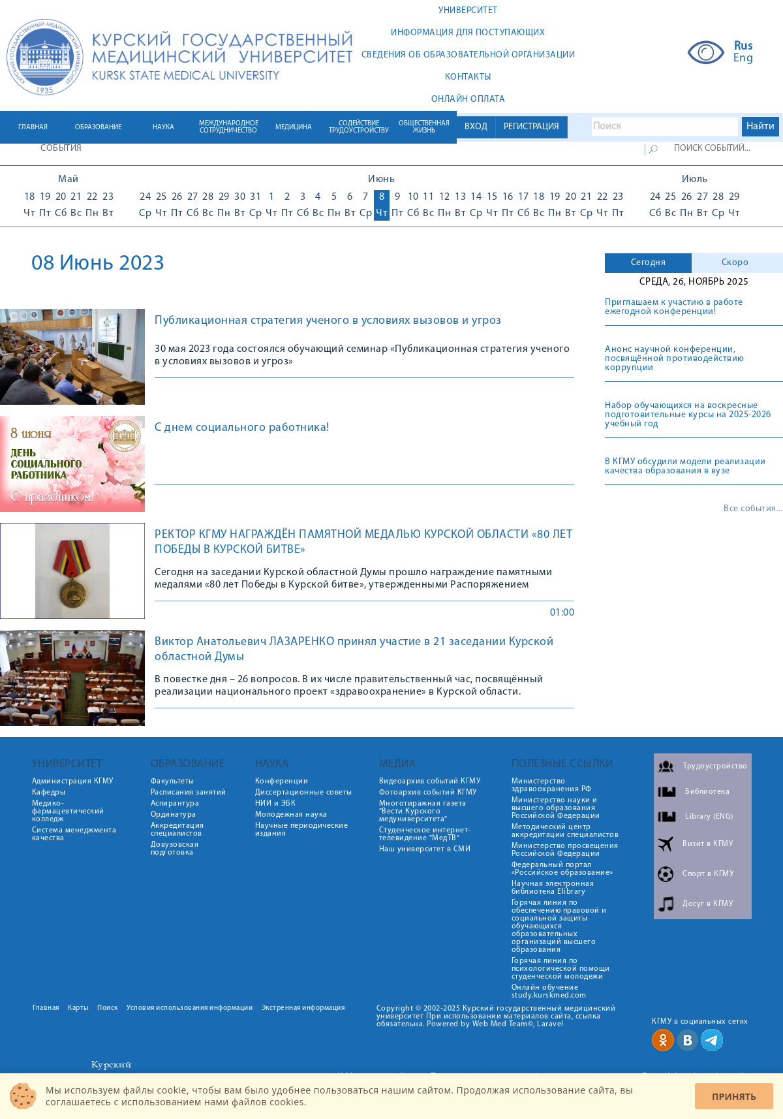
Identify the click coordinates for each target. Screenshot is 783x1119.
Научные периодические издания (301, 830)
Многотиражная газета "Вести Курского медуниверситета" (423, 811)
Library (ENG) (709, 817)
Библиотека (707, 792)
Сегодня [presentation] (648, 263)
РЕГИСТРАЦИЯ (531, 127)
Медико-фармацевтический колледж (68, 811)
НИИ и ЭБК (275, 804)
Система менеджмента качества (74, 834)
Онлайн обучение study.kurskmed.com (549, 992)
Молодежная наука (291, 815)
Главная (46, 1008)
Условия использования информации (190, 1008)
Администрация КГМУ (73, 781)
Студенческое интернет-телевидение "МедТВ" (425, 834)
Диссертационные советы (303, 792)
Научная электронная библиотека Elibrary (553, 888)
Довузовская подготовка (175, 849)
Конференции (282, 781)
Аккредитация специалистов (177, 830)
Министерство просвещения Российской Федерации (565, 850)
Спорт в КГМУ (708, 874)
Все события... (753, 509)
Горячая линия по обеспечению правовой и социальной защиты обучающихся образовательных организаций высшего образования (559, 926)
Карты (78, 1008)
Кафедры (49, 792)
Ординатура (173, 815)
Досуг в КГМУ (708, 904)
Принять (734, 1096)
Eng (743, 59)
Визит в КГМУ (708, 844)
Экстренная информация (303, 1008)
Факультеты (172, 781)
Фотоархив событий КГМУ (428, 792)
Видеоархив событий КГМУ (430, 781)
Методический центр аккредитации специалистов (565, 831)
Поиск (107, 1008)
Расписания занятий (188, 792)
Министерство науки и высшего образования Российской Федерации (556, 808)
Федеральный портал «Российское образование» (562, 869)
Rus (743, 47)
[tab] (648, 263)
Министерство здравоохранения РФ (552, 785)
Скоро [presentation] (735, 263)
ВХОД (476, 127)
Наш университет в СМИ (425, 849)
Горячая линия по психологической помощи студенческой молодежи (561, 969)
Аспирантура (175, 804)
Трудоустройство (715, 766)
